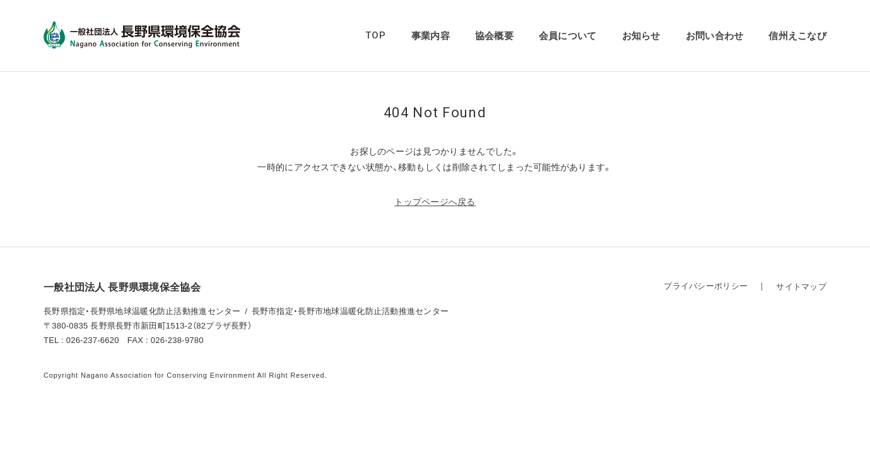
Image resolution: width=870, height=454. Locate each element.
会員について (568, 35)
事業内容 (430, 35)
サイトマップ (801, 286)
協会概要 (494, 35)
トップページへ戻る (435, 202)
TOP (375, 35)
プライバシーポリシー (706, 286)
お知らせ (641, 35)
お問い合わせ (715, 35)
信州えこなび (797, 35)
